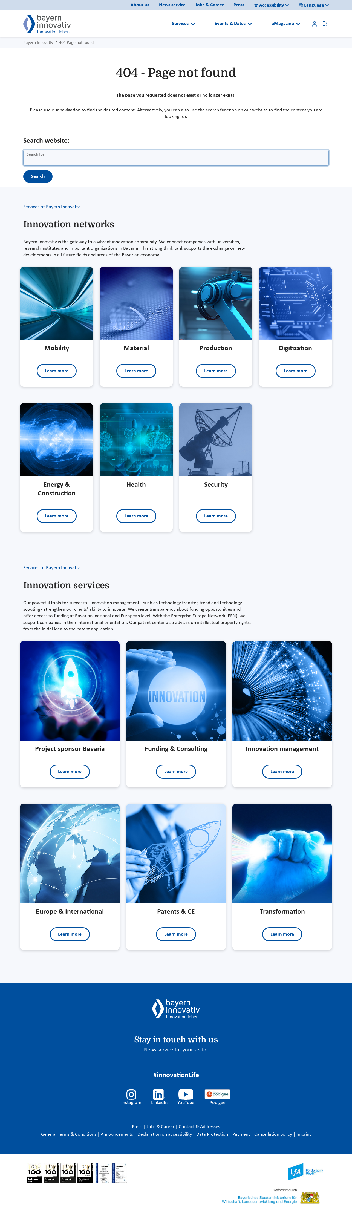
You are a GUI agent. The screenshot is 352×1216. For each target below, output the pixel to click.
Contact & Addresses (199, 1126)
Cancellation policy (273, 1134)
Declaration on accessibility (165, 1134)
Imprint (303, 1134)
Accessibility (269, 5)
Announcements (117, 1134)
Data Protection (212, 1134)
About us (140, 5)
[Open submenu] (193, 23)
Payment (241, 1134)
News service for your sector (176, 1050)
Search (38, 176)
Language (311, 5)
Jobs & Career (209, 5)
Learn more (56, 371)
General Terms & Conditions (69, 1134)
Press (238, 5)
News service (172, 5)
